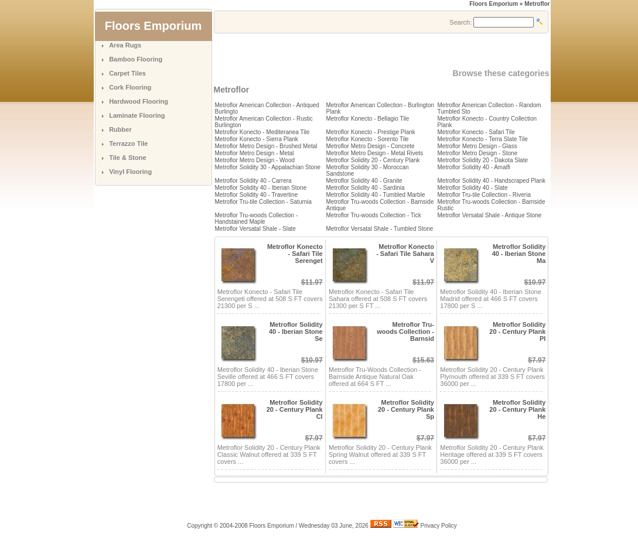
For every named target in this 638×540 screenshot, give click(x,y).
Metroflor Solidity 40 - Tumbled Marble (375, 195)
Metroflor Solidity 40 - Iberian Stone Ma (519, 253)
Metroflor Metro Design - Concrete (370, 146)
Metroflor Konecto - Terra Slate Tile (483, 139)
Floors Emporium (493, 4)
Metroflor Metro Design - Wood (255, 160)
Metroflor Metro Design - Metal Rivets (375, 153)
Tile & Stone (127, 157)
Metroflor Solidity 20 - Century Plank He (517, 409)
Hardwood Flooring (138, 101)
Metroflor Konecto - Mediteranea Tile (262, 132)
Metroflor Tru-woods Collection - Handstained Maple (256, 218)
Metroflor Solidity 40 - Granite (364, 180)
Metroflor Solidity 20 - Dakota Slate (483, 160)
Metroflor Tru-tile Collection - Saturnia (263, 202)
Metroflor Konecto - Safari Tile (476, 132)
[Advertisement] (351, 51)
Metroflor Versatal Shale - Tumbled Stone (380, 228)
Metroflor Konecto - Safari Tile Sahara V (405, 253)
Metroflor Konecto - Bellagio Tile (368, 118)
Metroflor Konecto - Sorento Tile (367, 139)
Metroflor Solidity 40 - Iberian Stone (261, 187)
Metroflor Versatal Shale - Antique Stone (490, 215)
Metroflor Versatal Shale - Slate (255, 228)
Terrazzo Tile (128, 143)
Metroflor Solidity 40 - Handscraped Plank (492, 180)
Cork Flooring (130, 87)
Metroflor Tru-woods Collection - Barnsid (405, 331)
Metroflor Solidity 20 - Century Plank (373, 160)
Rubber (120, 129)
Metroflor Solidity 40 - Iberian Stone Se (296, 331)
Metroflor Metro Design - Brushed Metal (266, 146)
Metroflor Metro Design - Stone (478, 153)
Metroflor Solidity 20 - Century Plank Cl (295, 409)
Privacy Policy (438, 525)
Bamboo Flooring (135, 59)
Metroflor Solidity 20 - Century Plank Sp (406, 409)
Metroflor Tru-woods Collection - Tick (373, 215)
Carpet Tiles (127, 73)
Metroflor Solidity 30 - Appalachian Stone (268, 167)
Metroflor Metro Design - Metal (254, 153)
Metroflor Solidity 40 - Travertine (256, 195)
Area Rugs (125, 45)
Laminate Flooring (137, 115)
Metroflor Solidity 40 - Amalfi (474, 167)
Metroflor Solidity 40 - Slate (473, 187)
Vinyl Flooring (130, 171)
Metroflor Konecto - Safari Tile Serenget (295, 253)
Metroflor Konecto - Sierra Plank (256, 139)
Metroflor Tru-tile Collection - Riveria (484, 195)
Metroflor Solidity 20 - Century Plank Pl (517, 331)
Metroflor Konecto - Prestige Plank (370, 132)
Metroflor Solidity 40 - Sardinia (365, 187)
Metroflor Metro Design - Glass (477, 146)
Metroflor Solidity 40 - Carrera (253, 180)
